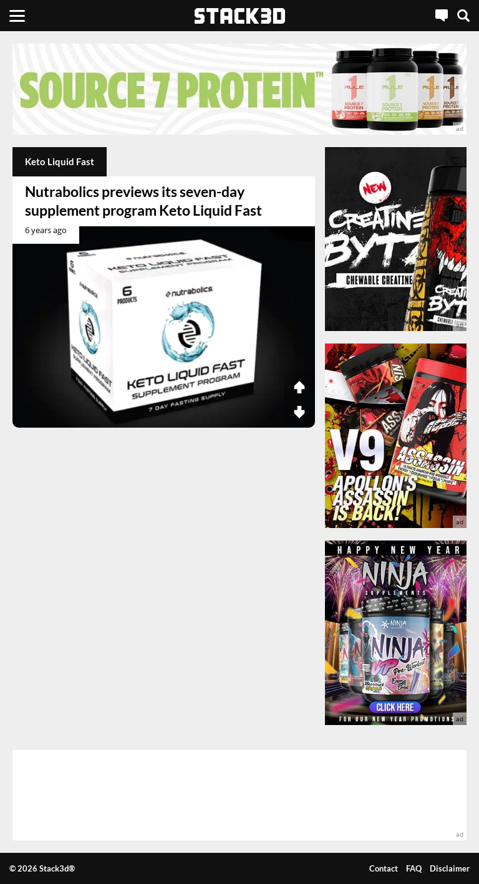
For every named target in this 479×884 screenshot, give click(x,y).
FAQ (414, 868)
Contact (383, 868)
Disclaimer (450, 868)
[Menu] (17, 15)
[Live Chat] (441, 15)
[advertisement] (239, 89)
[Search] (463, 15)
